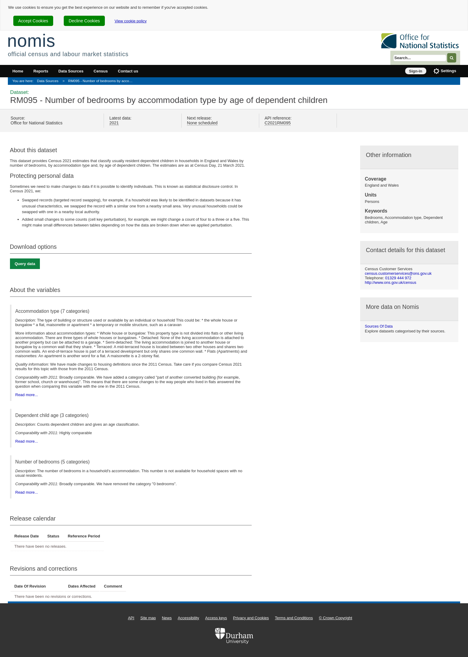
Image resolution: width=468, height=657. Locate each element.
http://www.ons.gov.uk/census (390, 282)
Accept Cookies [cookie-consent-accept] (33, 20)
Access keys (216, 618)
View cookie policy (131, 21)
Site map (148, 618)
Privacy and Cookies (251, 618)
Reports (41, 71)
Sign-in (415, 71)
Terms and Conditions (294, 618)
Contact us (128, 71)
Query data (25, 263)
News (167, 618)
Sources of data (379, 326)
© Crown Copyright (335, 618)
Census (101, 71)
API (131, 618)
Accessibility (188, 618)
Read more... (26, 395)
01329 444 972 (398, 278)
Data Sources (70, 71)
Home (17, 71)
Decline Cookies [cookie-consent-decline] (84, 20)
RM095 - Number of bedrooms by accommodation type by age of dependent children (102, 81)
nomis (31, 40)
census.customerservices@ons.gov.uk (398, 273)
